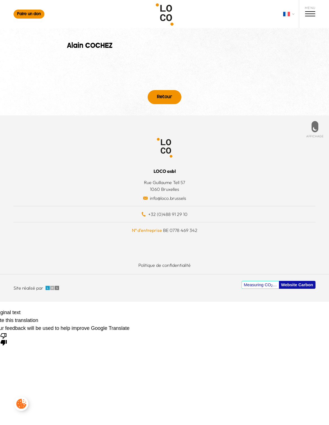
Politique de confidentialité (164, 265)
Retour (164, 97)
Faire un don (29, 14)
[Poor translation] (3, 339)
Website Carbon (297, 284)
